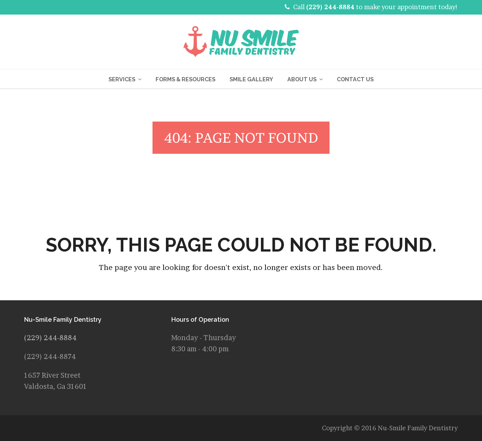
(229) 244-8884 (330, 7)
